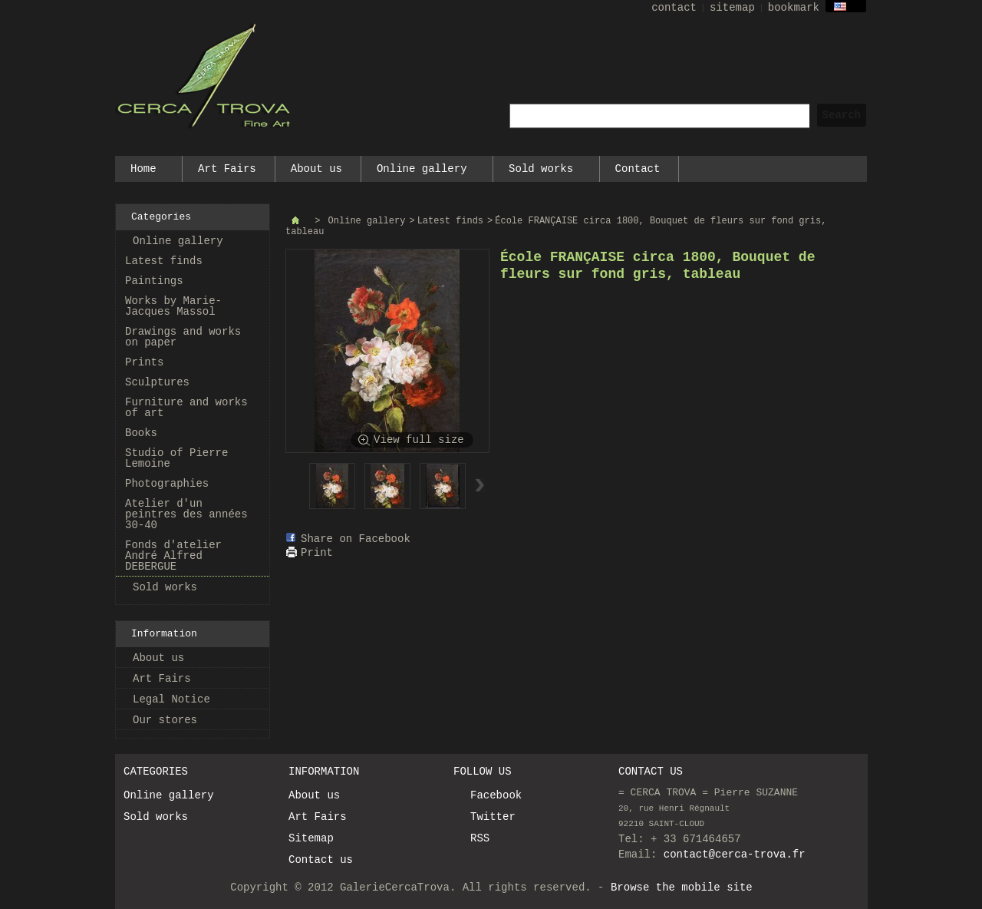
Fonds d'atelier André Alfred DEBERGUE (173, 556)
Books (141, 433)
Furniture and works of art (186, 407)
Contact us (320, 860)
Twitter (493, 817)
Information (164, 634)
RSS (479, 838)
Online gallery (422, 172)
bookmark (793, 8)
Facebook (496, 795)
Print (317, 553)
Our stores (165, 720)
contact (674, 8)
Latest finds (164, 261)
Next (479, 485)
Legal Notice (171, 699)
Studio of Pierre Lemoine (176, 458)
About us (316, 169)
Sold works (541, 172)
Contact (638, 169)
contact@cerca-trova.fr (735, 854)
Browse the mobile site (682, 887)
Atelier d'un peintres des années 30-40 (186, 514)
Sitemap (311, 838)
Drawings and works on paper (183, 337)
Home (144, 172)
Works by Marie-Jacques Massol (173, 306)
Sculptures (157, 382)
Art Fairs (227, 169)
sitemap (732, 8)
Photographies (167, 484)
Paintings (154, 281)
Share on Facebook (355, 539)
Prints (144, 362)
